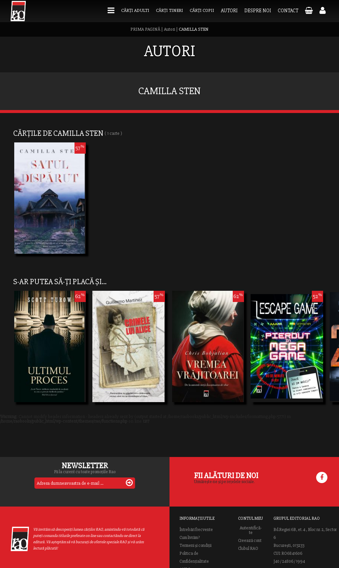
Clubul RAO (248, 548)
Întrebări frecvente (196, 529)
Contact (288, 11)
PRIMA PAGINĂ (145, 29)
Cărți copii (202, 10)
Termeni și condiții (195, 545)
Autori (229, 11)
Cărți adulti (135, 10)
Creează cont (250, 540)
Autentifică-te (251, 530)
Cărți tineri (169, 10)
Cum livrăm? (189, 537)
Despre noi (257, 11)
